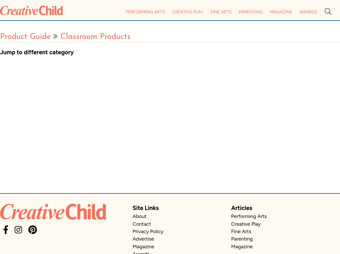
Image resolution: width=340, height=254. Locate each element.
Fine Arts (221, 12)
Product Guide (25, 37)
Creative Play (187, 12)
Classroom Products (95, 37)
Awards (308, 12)
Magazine (281, 12)
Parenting (251, 12)
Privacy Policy (148, 231)
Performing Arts (145, 12)
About (140, 216)
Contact (142, 224)
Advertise (143, 239)
